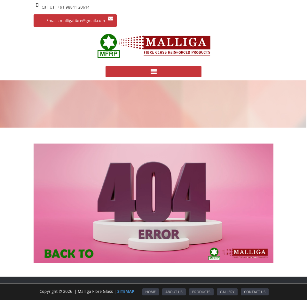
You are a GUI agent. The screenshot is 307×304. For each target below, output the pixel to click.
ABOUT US (174, 291)
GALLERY (227, 291)
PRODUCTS (201, 291)
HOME (151, 291)
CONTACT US (254, 291)
